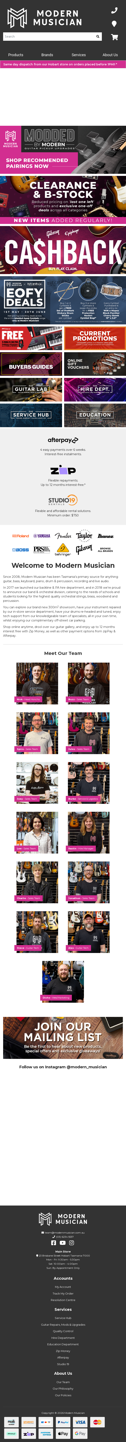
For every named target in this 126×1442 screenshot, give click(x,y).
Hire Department (63, 1337)
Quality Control (63, 1331)
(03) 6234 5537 (65, 1236)
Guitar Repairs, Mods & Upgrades (63, 1324)
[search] (98, 36)
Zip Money (63, 1351)
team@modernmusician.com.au (65, 1232)
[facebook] (53, 1243)
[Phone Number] (114, 10)
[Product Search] (48, 36)
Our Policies (63, 1395)
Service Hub (63, 1318)
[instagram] (71, 1243)
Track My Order (63, 1293)
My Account (63, 1286)
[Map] (114, 24)
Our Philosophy (63, 1388)
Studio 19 (63, 1364)
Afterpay (63, 1357)
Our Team (63, 1382)
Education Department (63, 1344)
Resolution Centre (63, 1300)
